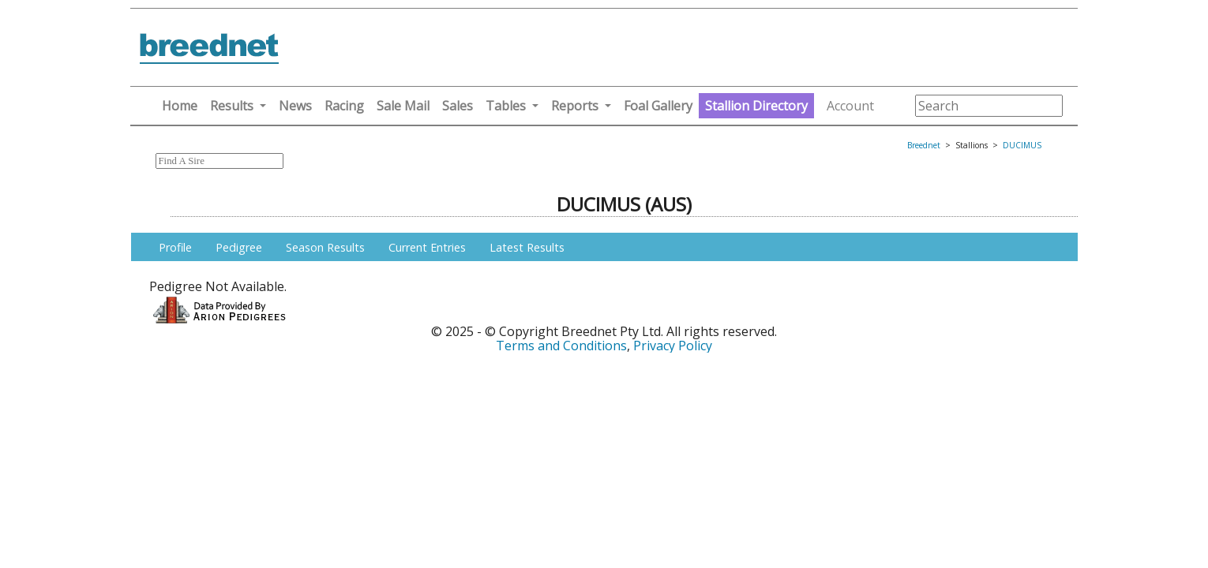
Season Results (325, 247)
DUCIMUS (1022, 145)
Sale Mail (403, 105)
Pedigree (239, 247)
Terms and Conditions (561, 345)
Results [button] (231, 105)
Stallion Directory (756, 105)
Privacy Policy (672, 345)
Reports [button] (574, 105)
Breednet (923, 145)
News (295, 105)
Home (179, 105)
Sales (457, 105)
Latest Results (527, 247)
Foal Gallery (658, 105)
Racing (344, 105)
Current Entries (427, 247)
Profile (175, 247)
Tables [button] (506, 105)
